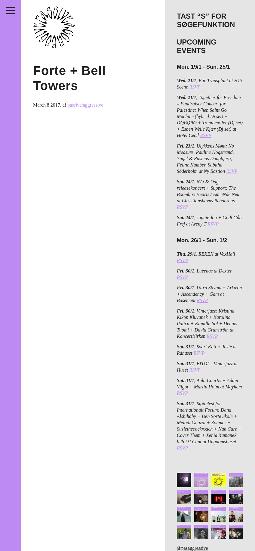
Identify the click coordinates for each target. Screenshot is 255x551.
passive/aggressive (85, 104)
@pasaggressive (192, 548)
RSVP (194, 86)
